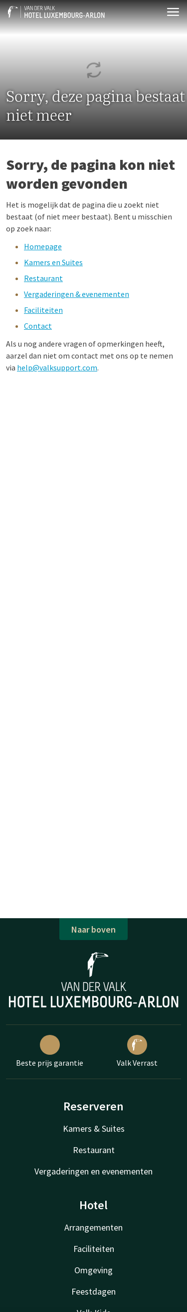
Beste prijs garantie (49, 1051)
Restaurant (43, 278)
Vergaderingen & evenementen (76, 294)
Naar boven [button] (93, 929)
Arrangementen (93, 1227)
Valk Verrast (137, 1051)
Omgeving (93, 1270)
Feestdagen (93, 1291)
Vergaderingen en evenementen (93, 1171)
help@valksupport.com (57, 367)
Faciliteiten (43, 310)
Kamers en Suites (53, 262)
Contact (38, 326)
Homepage (43, 246)
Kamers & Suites (94, 1128)
